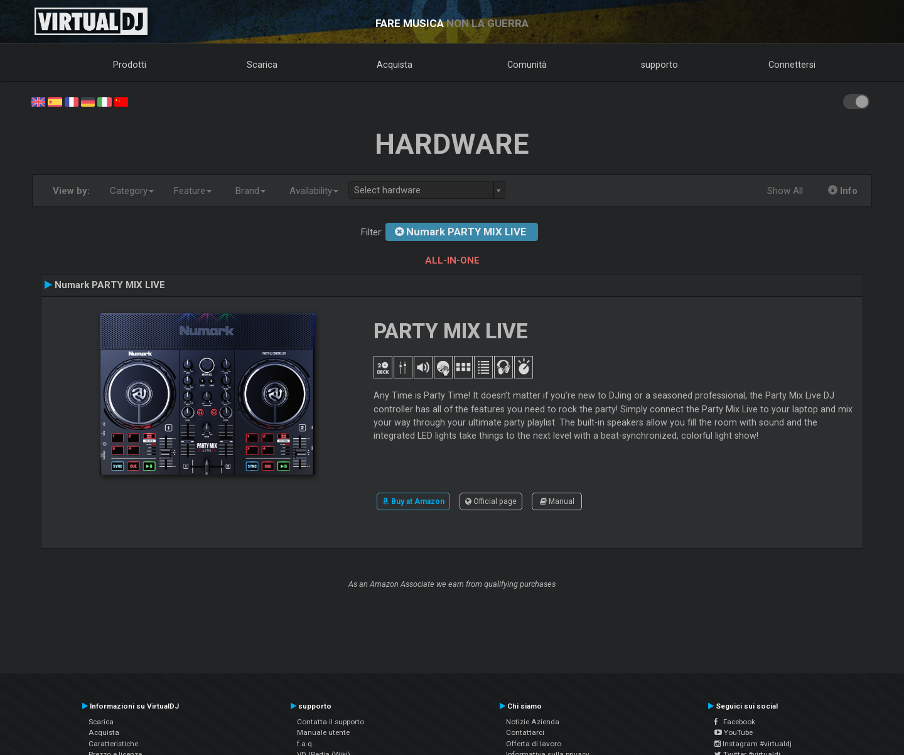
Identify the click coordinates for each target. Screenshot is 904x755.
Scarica (262, 65)
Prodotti (129, 65)
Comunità (527, 65)
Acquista (394, 65)
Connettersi (791, 65)
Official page (491, 501)
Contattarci (525, 732)
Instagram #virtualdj (753, 743)
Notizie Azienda (532, 721)
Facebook (734, 721)
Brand (250, 190)
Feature (193, 190)
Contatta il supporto (330, 721)
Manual (557, 501)
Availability (313, 190)
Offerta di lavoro (533, 743)
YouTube (733, 732)
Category (132, 190)
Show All (785, 190)
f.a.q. (305, 743)
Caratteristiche (113, 743)
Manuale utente (323, 732)
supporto (659, 65)
